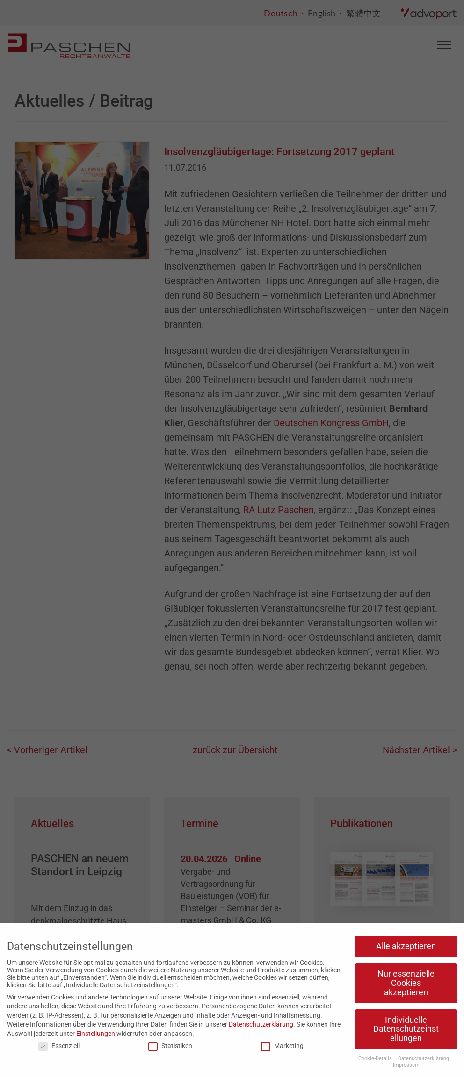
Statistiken (170, 1045)
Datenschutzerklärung (261, 1024)
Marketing (282, 1045)
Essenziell (59, 1045)
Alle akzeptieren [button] (406, 946)
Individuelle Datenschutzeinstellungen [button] (406, 1029)
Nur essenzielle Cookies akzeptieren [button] (406, 983)
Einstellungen (95, 1033)
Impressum (406, 1065)
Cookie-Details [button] (375, 1059)
